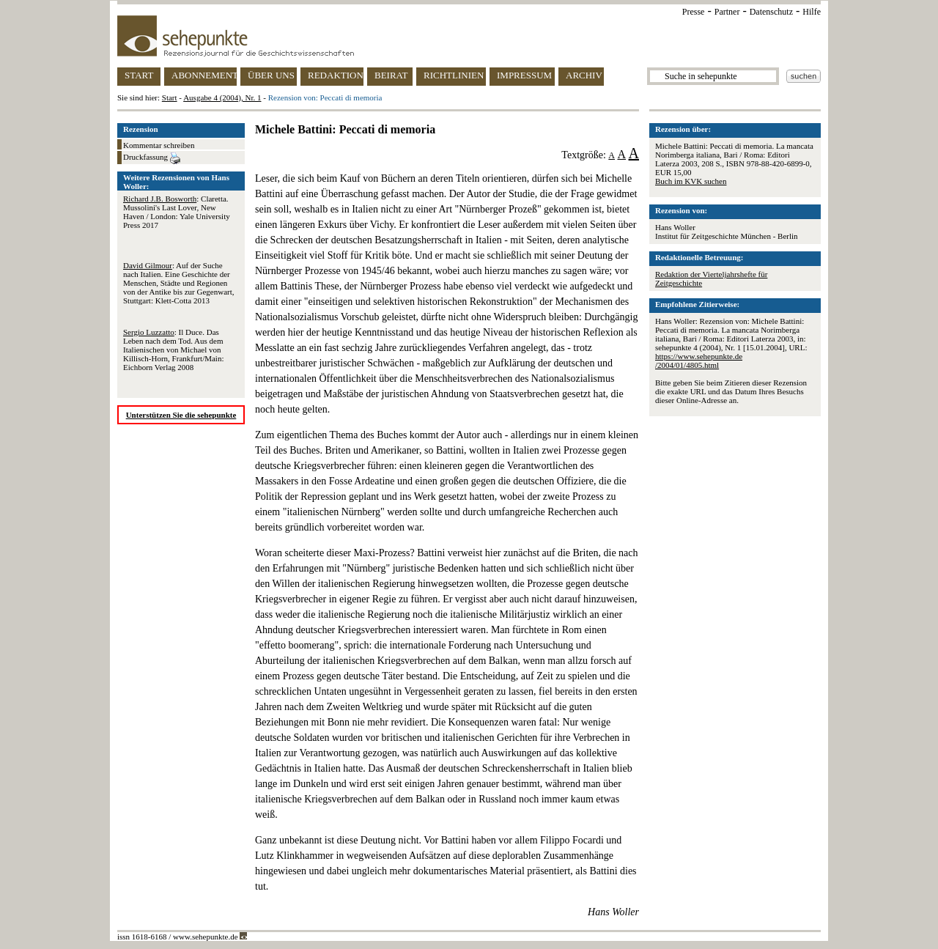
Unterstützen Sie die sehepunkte (181, 414)
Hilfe (811, 12)
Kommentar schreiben (158, 145)
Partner (727, 12)
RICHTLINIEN (454, 75)
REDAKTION (335, 75)
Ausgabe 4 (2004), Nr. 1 (222, 97)
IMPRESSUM (524, 75)
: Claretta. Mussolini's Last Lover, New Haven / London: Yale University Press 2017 (176, 211)
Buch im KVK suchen (690, 181)
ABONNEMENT (204, 75)
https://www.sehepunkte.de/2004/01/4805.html (698, 360)
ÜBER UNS (271, 75)
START (139, 75)
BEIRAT (391, 75)
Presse (693, 12)
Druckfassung (151, 158)
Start (169, 97)
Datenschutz (771, 12)
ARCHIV (584, 75)
